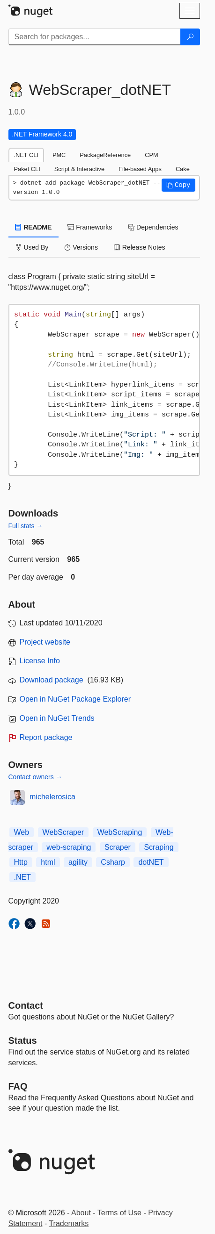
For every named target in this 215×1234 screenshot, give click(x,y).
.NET (22, 877)
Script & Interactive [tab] (79, 168)
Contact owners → (35, 777)
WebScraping (119, 832)
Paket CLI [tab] (27, 168)
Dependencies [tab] (153, 227)
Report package (46, 737)
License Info (40, 661)
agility (78, 862)
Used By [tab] (32, 247)
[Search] (190, 37)
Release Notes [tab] (139, 247)
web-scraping (68, 847)
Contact (25, 1005)
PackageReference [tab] (105, 154)
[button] (178, 185)
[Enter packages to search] (94, 37)
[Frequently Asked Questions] (18, 1086)
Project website (45, 642)
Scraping (158, 847)
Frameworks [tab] (89, 227)
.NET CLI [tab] (26, 154)
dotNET (150, 862)
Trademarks (69, 1223)
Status (22, 1040)
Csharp (113, 862)
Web (22, 832)
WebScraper (63, 832)
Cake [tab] (183, 168)
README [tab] (33, 227)
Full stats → (25, 526)
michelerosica (52, 797)
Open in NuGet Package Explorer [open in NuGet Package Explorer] (75, 699)
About (81, 1213)
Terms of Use (119, 1213)
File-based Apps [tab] (140, 168)
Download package (51, 680)
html (48, 862)
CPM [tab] (151, 154)
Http (21, 862)
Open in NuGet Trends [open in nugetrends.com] (57, 718)
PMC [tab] (59, 154)
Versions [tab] (81, 247)
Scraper (117, 847)
